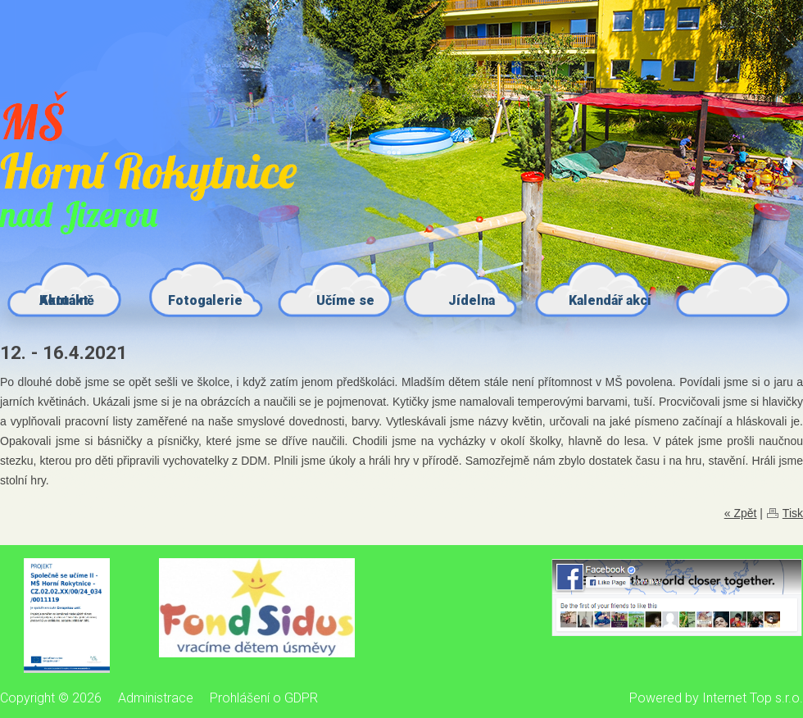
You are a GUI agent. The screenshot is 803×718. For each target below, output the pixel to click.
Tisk (793, 513)
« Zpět (740, 513)
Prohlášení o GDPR (264, 698)
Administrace (155, 698)
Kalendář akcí (610, 300)
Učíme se (345, 300)
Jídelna (471, 300)
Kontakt (63, 300)
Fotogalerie (205, 300)
